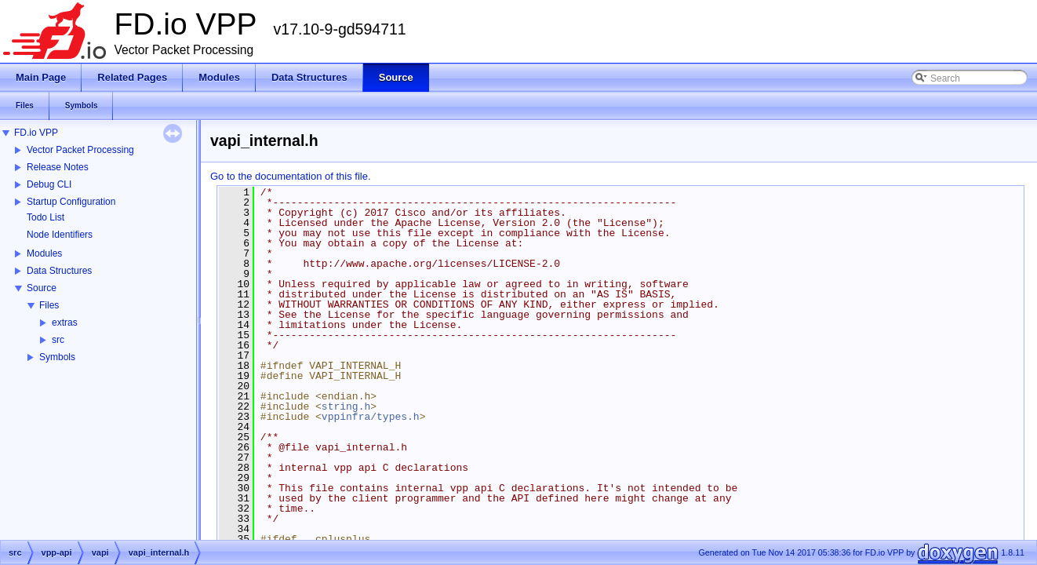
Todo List (45, 217)
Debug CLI (49, 184)
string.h (346, 406)
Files (49, 305)
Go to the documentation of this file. (290, 176)
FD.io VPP (36, 132)
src (58, 339)
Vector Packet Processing (80, 149)
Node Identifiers (60, 234)
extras (65, 322)
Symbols (57, 357)
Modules (44, 253)
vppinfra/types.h (371, 417)
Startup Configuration (71, 201)
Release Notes (58, 167)
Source (41, 287)
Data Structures (59, 270)
